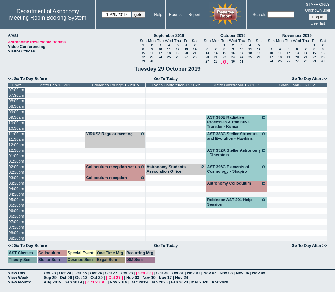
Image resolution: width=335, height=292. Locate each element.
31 (241, 61)
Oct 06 (66, 277)
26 (177, 57)
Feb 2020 (179, 282)
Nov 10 (149, 277)
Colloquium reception (115, 177)
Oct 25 (81, 273)
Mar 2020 (199, 282)
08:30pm (16, 238)
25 (169, 57)
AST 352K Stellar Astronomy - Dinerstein (236, 152)
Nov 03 (226, 273)
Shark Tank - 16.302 (297, 85)
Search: (259, 14)
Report (194, 14)
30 (151, 61)
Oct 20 (96, 277)
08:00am (16, 101)
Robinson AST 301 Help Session (236, 202)
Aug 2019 (52, 282)
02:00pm (16, 166)
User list (318, 23)
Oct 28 (127, 273)
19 (177, 53)
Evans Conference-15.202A (176, 85)
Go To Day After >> (309, 78)
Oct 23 (50, 273)
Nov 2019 (118, 282)
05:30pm (16, 205)
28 (194, 57)
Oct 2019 (95, 282)
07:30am (16, 95)
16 (151, 53)
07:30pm (16, 227)
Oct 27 (111, 273)
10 (160, 49)
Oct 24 (65, 273)
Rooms (175, 14)
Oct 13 (81, 277)
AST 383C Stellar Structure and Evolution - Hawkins (236, 136)
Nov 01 (193, 273)
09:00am (16, 112)
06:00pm (16, 210)
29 (143, 61)
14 (194, 49)
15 (143, 53)
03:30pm (16, 183)
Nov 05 (258, 273)
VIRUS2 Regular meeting (115, 134)
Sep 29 (50, 277)
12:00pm (16, 144)
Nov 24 (181, 277)
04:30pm (16, 194)
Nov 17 (165, 277)
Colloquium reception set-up (115, 166)
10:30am (16, 128)
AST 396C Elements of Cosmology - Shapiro (236, 169)
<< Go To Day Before (27, 78)
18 (169, 53)
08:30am (16, 106)
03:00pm (16, 177)
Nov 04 (242, 273)
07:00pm (16, 221)
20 (186, 53)
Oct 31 (178, 273)
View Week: (19, 277)
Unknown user (317, 10)
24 (160, 57)
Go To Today (166, 78)
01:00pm (16, 155)
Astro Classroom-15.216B (236, 85)
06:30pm (16, 216)
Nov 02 (209, 273)
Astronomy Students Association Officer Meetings (175, 171)
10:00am (16, 123)
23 (151, 57)
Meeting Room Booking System (47, 18)
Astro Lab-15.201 (55, 85)
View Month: (19, 282)
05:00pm (16, 199)
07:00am (16, 90)
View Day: (17, 273)
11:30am (16, 139)
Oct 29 (144, 273)
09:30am (16, 117)
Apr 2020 (220, 282)
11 (169, 49)
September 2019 (169, 35)
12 (177, 49)
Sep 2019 (73, 282)
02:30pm (16, 172)
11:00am (16, 134)
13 (186, 49)
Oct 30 (162, 273)
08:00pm (16, 232)
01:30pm (16, 161)
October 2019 (232, 35)
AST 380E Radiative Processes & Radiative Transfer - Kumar (236, 122)
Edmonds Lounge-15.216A (115, 85)
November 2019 (297, 35)
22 (143, 57)
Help (158, 14)
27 (186, 57)
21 (194, 53)
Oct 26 (96, 273)
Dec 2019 (139, 282)
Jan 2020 (159, 282)
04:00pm (16, 188)
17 (160, 53)
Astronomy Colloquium (236, 183)
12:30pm (16, 150)
